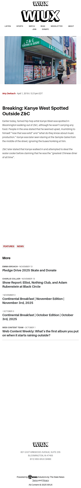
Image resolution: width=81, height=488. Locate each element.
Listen (8, 26)
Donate (45, 29)
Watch (32, 26)
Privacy (45, 480)
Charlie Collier (11, 279)
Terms (35, 480)
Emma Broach (10, 266)
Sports (19, 26)
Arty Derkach (9, 93)
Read (43, 26)
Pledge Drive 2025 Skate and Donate (29, 270)
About (71, 26)
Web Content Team (12, 327)
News (20, 246)
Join (34, 29)
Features (8, 246)
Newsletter (56, 26)
